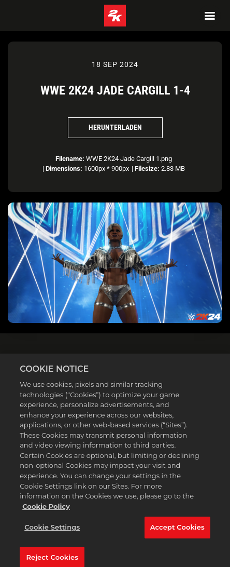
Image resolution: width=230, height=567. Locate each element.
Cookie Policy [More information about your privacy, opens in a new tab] (46, 511)
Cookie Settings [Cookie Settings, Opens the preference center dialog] (52, 532)
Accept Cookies (177, 532)
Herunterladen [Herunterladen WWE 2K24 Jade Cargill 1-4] (115, 127)
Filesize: (147, 168)
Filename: (69, 159)
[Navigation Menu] (210, 15)
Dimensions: (64, 168)
